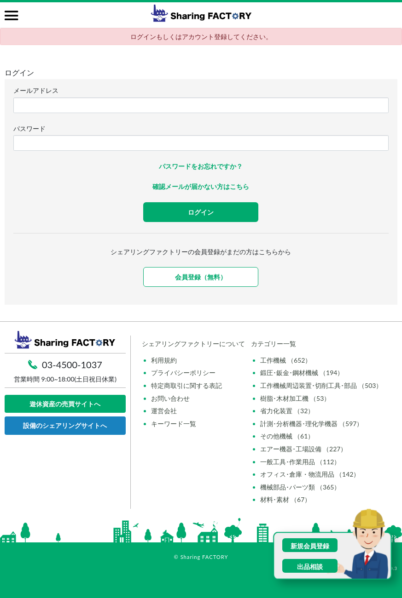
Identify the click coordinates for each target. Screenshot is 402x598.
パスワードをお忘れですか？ (201, 166)
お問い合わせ (170, 398)
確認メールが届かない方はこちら (200, 186)
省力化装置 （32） (287, 411)
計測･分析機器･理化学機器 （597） (311, 423)
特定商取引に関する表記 (186, 385)
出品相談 (310, 566)
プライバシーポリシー (183, 372)
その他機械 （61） (287, 436)
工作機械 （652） (286, 360)
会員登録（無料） (201, 277)
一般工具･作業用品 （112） (300, 462)
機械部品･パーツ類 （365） (300, 487)
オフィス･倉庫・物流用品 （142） (310, 474)
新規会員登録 (310, 546)
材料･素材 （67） (285, 499)
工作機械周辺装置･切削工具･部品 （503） (321, 385)
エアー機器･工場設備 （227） (303, 449)
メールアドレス (35, 90)
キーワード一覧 (173, 423)
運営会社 (164, 411)
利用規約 (164, 360)
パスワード (29, 128)
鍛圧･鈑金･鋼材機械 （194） (302, 372)
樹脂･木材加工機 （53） (295, 398)
